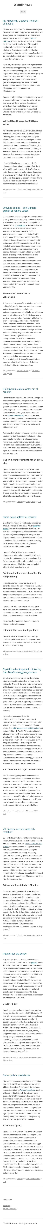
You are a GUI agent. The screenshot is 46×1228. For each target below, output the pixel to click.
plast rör (34, 962)
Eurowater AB (20, 225)
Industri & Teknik (22, 371)
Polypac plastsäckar (27, 1090)
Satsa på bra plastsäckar (16, 1075)
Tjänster (20, 190)
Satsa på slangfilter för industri (19, 517)
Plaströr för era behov (14, 953)
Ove (4, 192)
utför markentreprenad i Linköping (26, 728)
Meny (23, 11)
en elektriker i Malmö (15, 415)
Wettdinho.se (23, 4)
